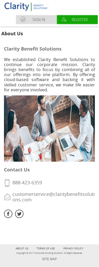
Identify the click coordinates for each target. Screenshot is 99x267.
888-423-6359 (27, 182)
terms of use (46, 248)
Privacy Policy (73, 248)
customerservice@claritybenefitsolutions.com (53, 197)
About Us (22, 248)
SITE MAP (49, 259)
